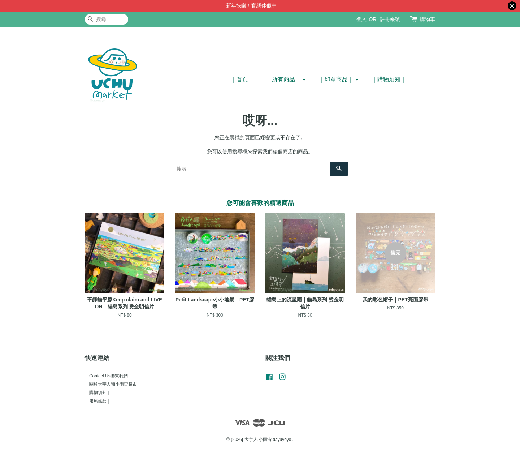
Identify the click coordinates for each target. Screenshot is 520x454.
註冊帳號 (390, 19)
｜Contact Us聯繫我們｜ (108, 375)
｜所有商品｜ (286, 79)
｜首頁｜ (242, 79)
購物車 (427, 19)
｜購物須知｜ (389, 79)
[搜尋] (106, 19)
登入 (361, 19)
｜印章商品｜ (339, 79)
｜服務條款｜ (98, 401)
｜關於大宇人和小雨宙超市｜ (113, 384)
